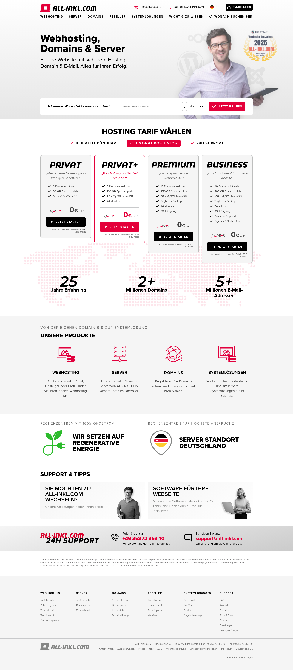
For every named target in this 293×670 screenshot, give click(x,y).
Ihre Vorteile (118, 610)
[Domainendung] (194, 106)
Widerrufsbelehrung (176, 648)
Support (227, 593)
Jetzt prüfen (230, 106)
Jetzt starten (68, 222)
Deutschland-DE (244, 648)
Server (75, 16)
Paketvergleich (48, 605)
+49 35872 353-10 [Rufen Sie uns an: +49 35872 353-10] (148, 7)
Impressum (226, 648)
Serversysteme (191, 600)
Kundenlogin (240, 7)
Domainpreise (83, 605)
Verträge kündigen (229, 630)
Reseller (118, 16)
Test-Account (47, 615)
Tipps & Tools (226, 615)
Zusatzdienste (83, 610)
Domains (96, 16)
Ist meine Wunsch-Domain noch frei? (79, 106)
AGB (159, 648)
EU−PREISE (81, 232)
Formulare (225, 610)
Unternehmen (106, 648)
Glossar (224, 620)
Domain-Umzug (120, 615)
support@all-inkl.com (219, 538)
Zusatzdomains (48, 610)
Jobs (151, 648)
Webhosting (51, 16)
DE (212, 8)
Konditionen (154, 600)
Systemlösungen (147, 16)
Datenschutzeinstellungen (239, 657)
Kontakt (224, 605)
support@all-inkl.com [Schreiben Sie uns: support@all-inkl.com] (185, 7)
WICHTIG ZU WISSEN (186, 16)
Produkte (188, 610)
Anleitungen (226, 625)
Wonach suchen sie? (233, 16)
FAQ (222, 600)
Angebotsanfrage (193, 615)
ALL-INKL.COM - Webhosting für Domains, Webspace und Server (68, 8)
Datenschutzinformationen (203, 648)
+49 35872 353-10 (144, 538)
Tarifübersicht (47, 600)
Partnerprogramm (49, 620)
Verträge (152, 615)
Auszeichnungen (126, 648)
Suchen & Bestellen (122, 600)
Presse (141, 648)
